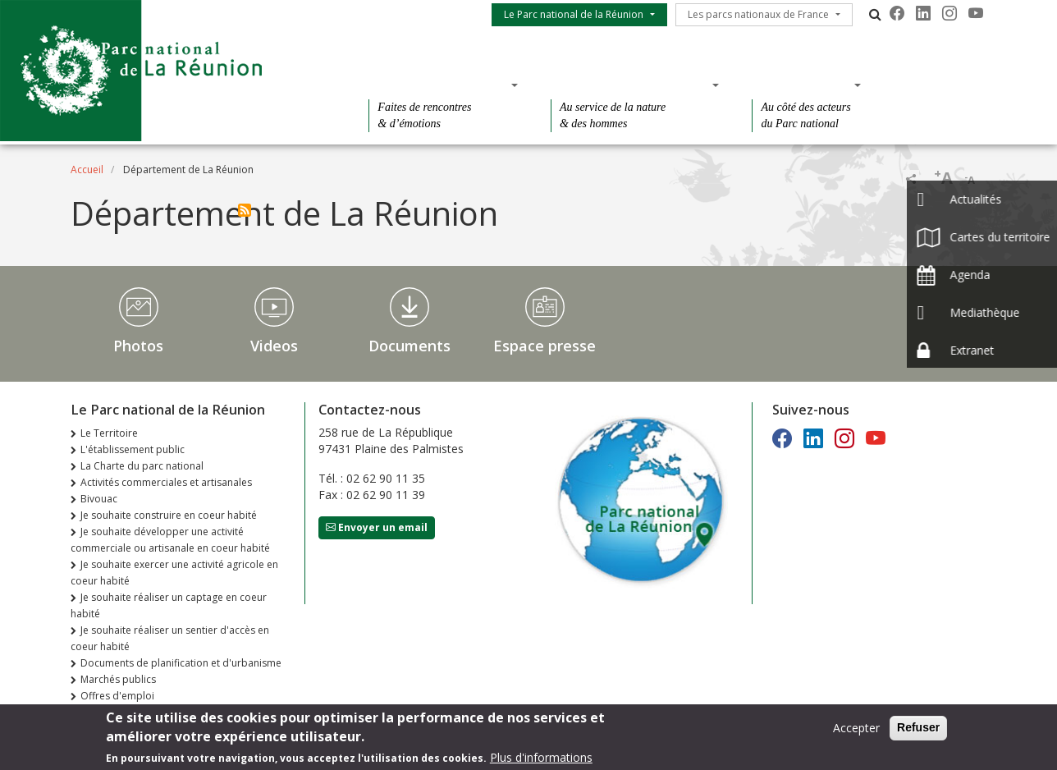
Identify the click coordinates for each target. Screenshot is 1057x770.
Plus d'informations (541, 761)
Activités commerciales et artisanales (166, 482)
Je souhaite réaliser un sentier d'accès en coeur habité (170, 638)
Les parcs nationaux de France (758, 14)
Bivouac (98, 499)
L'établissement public (132, 449)
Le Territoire (109, 433)
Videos (274, 345)
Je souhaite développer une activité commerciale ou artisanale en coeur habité (170, 540)
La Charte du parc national (142, 466)
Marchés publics (118, 679)
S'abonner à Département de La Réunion (244, 210)
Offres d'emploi (117, 696)
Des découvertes (437, 84)
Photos (138, 345)
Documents (409, 345)
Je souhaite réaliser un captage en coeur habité (169, 605)
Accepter (856, 732)
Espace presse (544, 345)
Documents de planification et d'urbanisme (180, 663)
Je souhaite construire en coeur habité (168, 515)
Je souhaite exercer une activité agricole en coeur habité (174, 572)
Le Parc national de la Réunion (573, 14)
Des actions (801, 84)
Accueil (87, 169)
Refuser (918, 731)
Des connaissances (630, 84)
